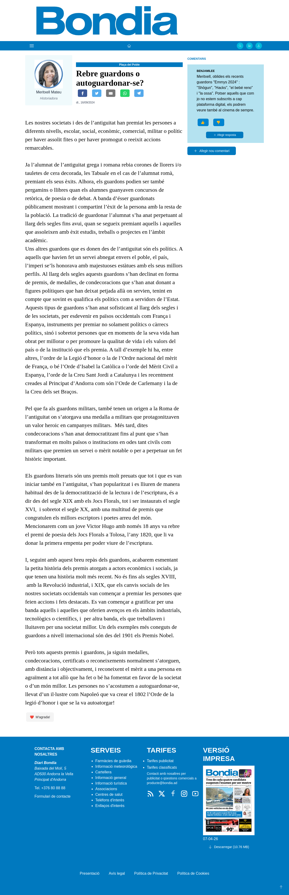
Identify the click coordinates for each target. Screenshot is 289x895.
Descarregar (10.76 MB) (228, 847)
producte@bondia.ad (162, 783)
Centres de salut (109, 794)
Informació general (110, 778)
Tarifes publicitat (160, 761)
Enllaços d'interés (109, 806)
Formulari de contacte (52, 796)
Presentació (90, 873)
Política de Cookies (193, 873)
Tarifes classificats (162, 767)
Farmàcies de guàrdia (113, 761)
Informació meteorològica (116, 766)
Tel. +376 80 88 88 (49, 788)
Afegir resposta (224, 135)
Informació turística (111, 783)
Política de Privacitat (151, 873)
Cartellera (103, 772)
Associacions (106, 789)
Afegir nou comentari (211, 151)
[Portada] (129, 45)
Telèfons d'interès (109, 800)
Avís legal (117, 873)
